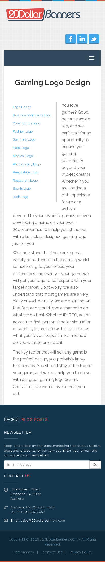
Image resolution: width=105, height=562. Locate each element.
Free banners (23, 552)
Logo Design (22, 107)
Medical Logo (23, 156)
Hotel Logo (21, 148)
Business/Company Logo (32, 115)
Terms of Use (52, 552)
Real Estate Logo (25, 172)
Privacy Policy (80, 552)
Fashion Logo (23, 131)
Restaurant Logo (25, 180)
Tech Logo (20, 197)
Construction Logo (26, 123)
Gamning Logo (24, 139)
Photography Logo (27, 164)
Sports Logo (22, 188)
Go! (95, 465)
